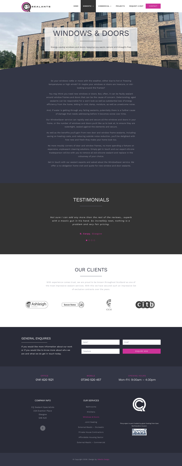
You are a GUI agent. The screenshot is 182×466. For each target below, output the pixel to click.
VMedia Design (103, 459)
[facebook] (42, 428)
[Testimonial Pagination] (86, 240)
